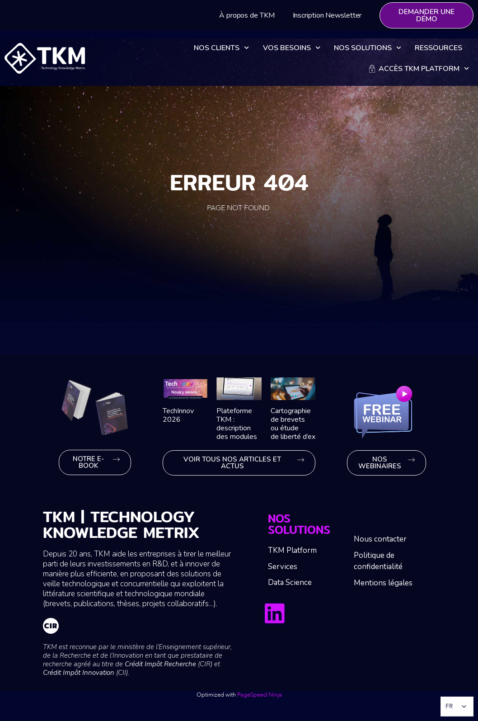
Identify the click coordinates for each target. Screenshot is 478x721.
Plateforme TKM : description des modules (236, 424)
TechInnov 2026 (178, 415)
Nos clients (221, 48)
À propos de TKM (247, 15)
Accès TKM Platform (419, 68)
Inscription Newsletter (327, 15)
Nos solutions (367, 48)
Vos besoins (291, 48)
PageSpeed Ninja (259, 695)
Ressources (438, 48)
